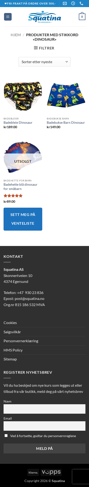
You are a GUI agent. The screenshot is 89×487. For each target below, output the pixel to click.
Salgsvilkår (12, 331)
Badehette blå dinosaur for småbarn (20, 187)
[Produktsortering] (44, 61)
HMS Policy (13, 350)
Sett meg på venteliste (22, 218)
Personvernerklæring (21, 340)
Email (8, 418)
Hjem (16, 34)
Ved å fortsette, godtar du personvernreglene (40, 436)
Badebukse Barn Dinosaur (66, 122)
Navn (7, 401)
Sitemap (10, 359)
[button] (8, 17)
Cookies (10, 322)
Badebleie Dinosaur (18, 122)
